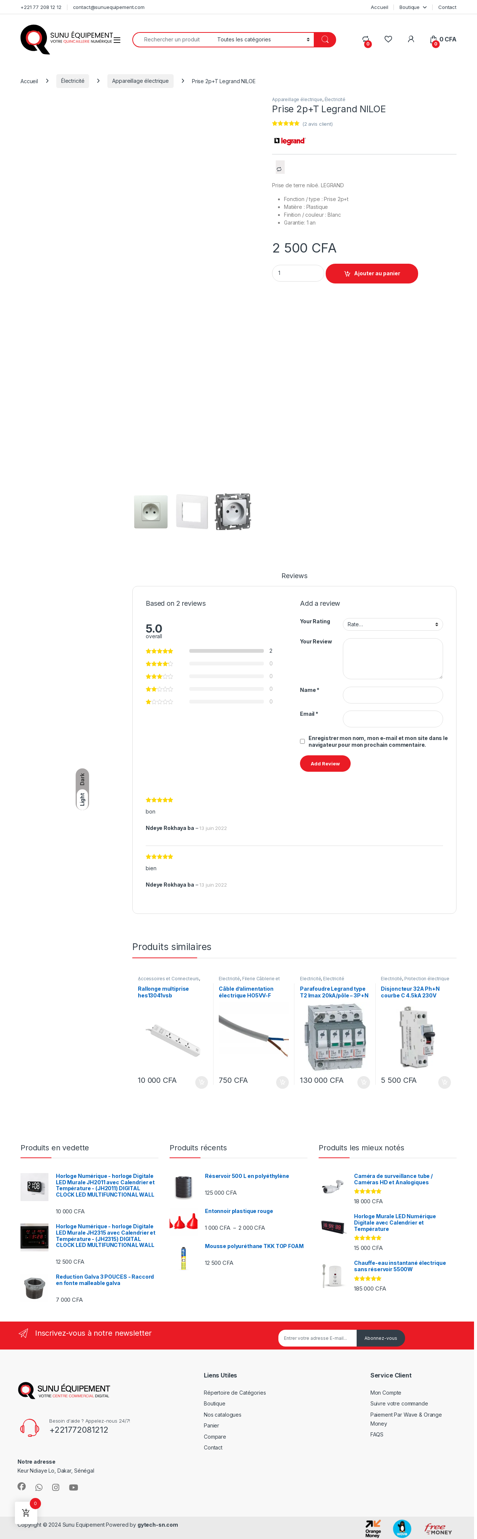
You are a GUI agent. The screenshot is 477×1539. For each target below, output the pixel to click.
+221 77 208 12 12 (40, 7)
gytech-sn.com (158, 1524)
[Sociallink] (22, 1486)
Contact (447, 7)
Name (309, 690)
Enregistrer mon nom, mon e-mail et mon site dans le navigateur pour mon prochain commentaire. (378, 741)
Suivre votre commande (399, 1403)
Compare (215, 1436)
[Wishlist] (388, 39)
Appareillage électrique (140, 81)
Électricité (72, 81)
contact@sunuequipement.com (109, 7)
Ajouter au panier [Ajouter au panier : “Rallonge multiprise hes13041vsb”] (201, 1082)
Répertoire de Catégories (235, 1392)
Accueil (379, 7)
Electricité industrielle (322, 981)
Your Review (316, 641)
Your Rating (315, 621)
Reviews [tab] (294, 576)
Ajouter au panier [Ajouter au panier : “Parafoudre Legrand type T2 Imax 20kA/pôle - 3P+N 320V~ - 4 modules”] (363, 1082)
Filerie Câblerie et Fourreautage (249, 981)
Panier (211, 1425)
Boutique (409, 7)
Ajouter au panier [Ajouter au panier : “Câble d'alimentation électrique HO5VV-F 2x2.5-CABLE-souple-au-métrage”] (282, 1082)
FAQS (376, 1434)
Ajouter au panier (377, 273)
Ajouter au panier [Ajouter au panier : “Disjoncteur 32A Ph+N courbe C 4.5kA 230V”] (444, 1082)
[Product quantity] (298, 273)
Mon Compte (386, 1392)
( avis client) (317, 124)
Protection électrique (426, 978)
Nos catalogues (222, 1414)
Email (309, 714)
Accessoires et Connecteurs (168, 978)
